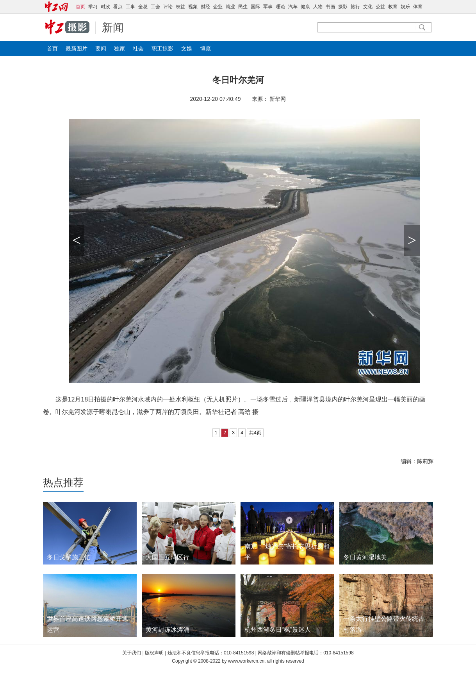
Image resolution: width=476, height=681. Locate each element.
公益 (380, 6)
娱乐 (405, 6)
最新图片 (76, 48)
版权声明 (155, 653)
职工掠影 (162, 48)
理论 (280, 6)
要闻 (100, 48)
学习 (93, 6)
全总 (143, 6)
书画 (330, 6)
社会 (138, 48)
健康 (305, 6)
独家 (119, 48)
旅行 (355, 6)
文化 (368, 6)
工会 (155, 6)
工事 (130, 6)
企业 (218, 6)
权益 (180, 6)
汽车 (293, 6)
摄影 (343, 6)
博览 (205, 48)
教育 (393, 6)
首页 (52, 48)
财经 (205, 6)
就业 (230, 6)
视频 (193, 6)
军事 (268, 6)
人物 (318, 6)
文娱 (186, 48)
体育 (418, 6)
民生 (243, 6)
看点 (118, 6)
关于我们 (131, 653)
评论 (168, 6)
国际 (255, 6)
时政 (105, 6)
